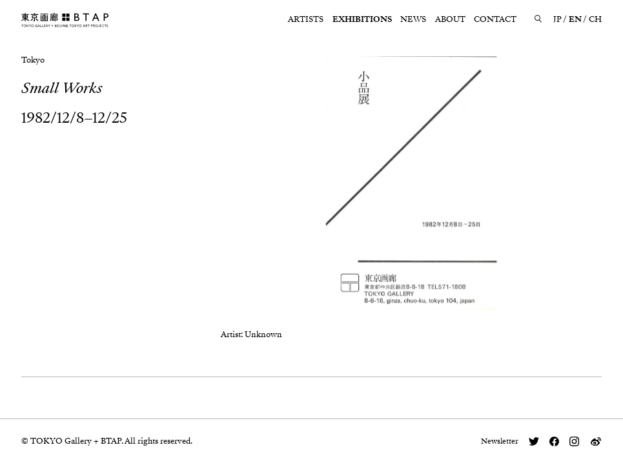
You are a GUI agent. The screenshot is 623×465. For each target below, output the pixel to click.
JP (557, 19)
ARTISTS (305, 19)
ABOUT (450, 19)
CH (595, 19)
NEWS (413, 19)
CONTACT (495, 19)
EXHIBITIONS (362, 19)
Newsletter (499, 441)
